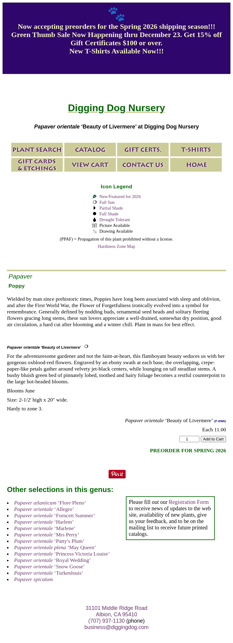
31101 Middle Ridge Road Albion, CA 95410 (116, 611)
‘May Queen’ (55, 547)
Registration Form (189, 502)
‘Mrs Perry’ (46, 535)
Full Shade (108, 213)
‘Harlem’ (44, 522)
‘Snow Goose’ (49, 566)
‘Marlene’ (45, 528)
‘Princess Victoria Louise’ (62, 554)
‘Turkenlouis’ (48, 573)
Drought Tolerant (114, 219)
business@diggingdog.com (116, 627)
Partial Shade (111, 208)
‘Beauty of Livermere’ (44, 347)
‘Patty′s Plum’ (49, 541)
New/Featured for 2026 (120, 196)
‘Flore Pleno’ (50, 503)
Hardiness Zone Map (116, 246)
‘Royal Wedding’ (52, 560)
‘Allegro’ (44, 509)
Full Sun (106, 202)
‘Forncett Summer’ (54, 515)
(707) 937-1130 (106, 621)
